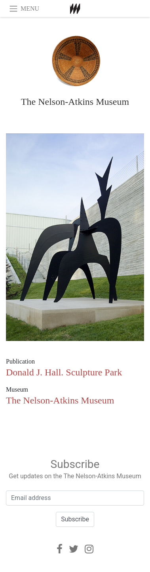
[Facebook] (59, 549)
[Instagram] (89, 549)
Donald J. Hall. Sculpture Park (64, 372)
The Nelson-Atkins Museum (75, 102)
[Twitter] (74, 549)
